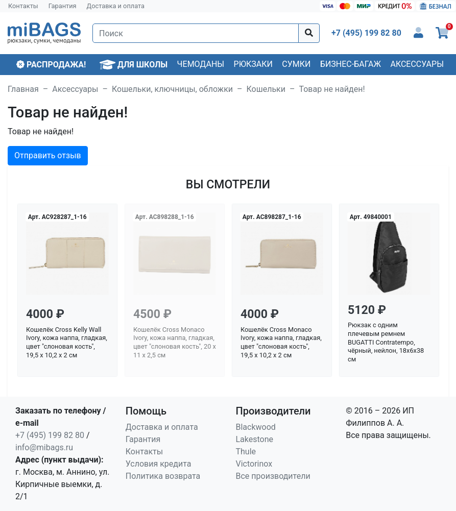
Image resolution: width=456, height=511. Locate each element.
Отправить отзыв (47, 155)
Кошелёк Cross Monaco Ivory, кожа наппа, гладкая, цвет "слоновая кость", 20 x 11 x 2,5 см (174, 342)
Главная (23, 89)
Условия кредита (158, 464)
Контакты (23, 6)
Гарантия (63, 6)
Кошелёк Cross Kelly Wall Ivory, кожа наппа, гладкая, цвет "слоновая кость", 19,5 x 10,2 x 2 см (66, 342)
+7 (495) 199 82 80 (49, 435)
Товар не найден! (332, 89)
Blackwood (256, 427)
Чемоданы (201, 64)
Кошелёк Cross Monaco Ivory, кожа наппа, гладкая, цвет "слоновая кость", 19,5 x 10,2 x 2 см (281, 342)
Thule (246, 451)
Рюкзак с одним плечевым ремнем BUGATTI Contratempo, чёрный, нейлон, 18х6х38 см (386, 342)
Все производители (273, 476)
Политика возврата (163, 476)
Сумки (296, 64)
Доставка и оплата (116, 6)
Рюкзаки (253, 64)
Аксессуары (417, 64)
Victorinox (254, 464)
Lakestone (255, 439)
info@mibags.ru (44, 447)
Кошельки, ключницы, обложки (172, 89)
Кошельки (266, 89)
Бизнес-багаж (350, 64)
